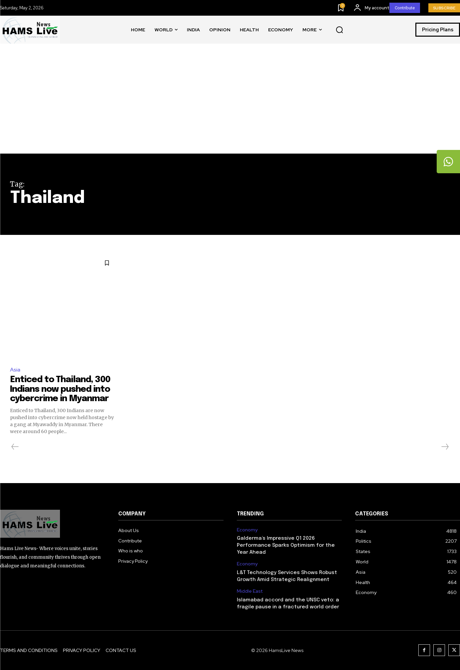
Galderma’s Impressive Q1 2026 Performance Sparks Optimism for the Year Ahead (286, 545)
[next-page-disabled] (444, 447)
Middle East (249, 591)
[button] (339, 30)
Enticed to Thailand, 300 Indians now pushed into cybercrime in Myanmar (60, 389)
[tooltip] (448, 161)
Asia (15, 369)
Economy (247, 530)
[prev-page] (15, 447)
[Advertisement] (230, 103)
